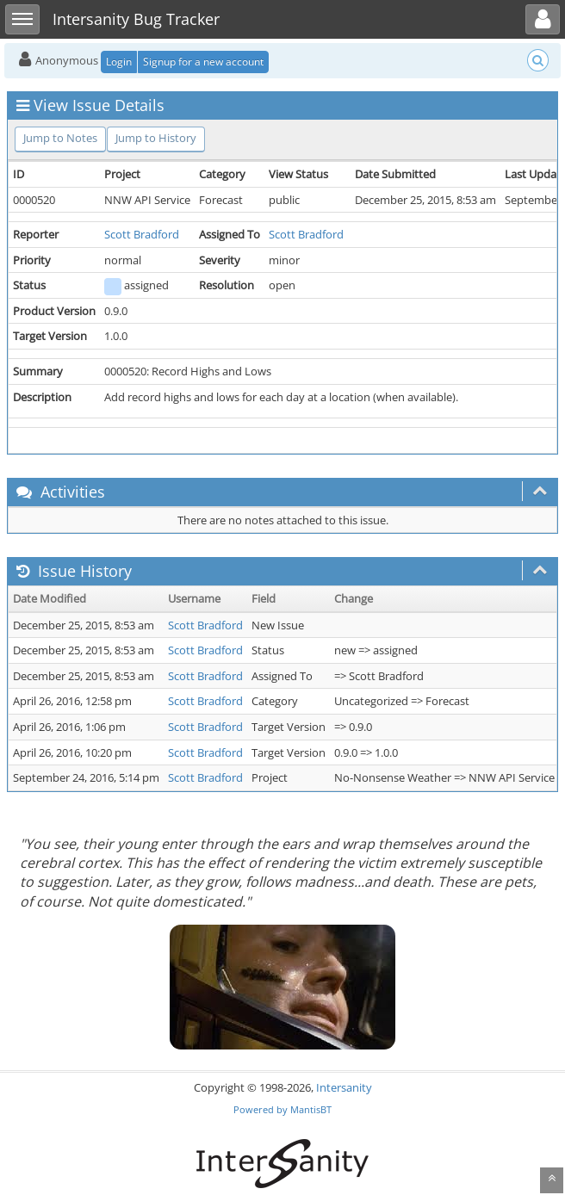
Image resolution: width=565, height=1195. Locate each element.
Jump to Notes (60, 138)
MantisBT (311, 1109)
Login (119, 61)
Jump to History (155, 138)
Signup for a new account (203, 61)
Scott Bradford (141, 234)
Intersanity (344, 1087)
